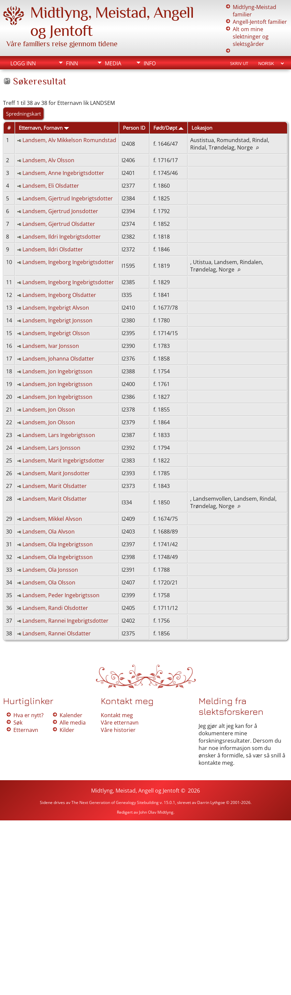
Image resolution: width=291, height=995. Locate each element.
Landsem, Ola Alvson (48, 531)
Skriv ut (239, 63)
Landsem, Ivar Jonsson (50, 346)
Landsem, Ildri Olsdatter (52, 249)
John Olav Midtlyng (156, 812)
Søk (17, 722)
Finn (72, 63)
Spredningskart (23, 113)
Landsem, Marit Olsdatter (54, 486)
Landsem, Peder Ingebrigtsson (60, 595)
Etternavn (25, 730)
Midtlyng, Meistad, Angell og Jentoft (135, 790)
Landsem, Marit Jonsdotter (56, 473)
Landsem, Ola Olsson (48, 582)
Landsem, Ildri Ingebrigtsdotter (61, 236)
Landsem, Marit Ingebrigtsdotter (63, 460)
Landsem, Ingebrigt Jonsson (57, 320)
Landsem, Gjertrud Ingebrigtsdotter (67, 198)
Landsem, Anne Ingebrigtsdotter (63, 173)
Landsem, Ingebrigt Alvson (55, 307)
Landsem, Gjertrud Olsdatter (58, 224)
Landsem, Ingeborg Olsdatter (59, 295)
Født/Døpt (168, 127)
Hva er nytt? (28, 715)
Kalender (71, 715)
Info (150, 63)
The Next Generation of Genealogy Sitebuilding (115, 802)
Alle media (73, 722)
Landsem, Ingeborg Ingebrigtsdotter (68, 262)
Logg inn (23, 63)
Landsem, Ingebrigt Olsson (56, 333)
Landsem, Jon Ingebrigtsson (57, 371)
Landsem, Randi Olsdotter (55, 608)
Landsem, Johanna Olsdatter (58, 358)
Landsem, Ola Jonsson (50, 569)
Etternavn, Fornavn (44, 127)
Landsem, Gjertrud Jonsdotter (60, 211)
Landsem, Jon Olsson (48, 409)
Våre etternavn (120, 722)
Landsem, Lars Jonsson (51, 447)
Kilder (67, 730)
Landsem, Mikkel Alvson (52, 518)
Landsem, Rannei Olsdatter (56, 633)
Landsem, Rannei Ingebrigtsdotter (65, 620)
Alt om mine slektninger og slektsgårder (251, 36)
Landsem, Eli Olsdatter (50, 185)
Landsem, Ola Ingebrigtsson (57, 544)
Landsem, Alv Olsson (48, 160)
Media (113, 63)
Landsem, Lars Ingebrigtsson (58, 435)
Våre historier (118, 730)
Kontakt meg (117, 715)
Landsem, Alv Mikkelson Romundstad (69, 140)
